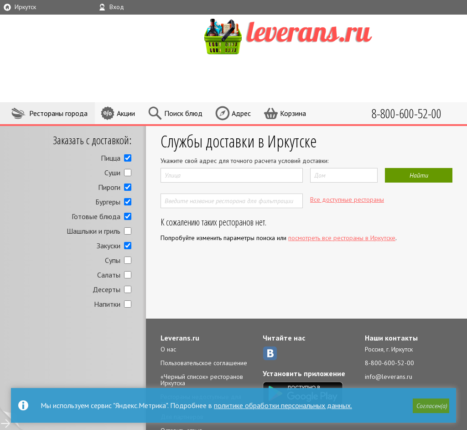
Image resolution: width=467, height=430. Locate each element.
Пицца (110, 158)
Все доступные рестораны (347, 199)
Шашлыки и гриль (93, 231)
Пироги (109, 187)
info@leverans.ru (388, 376)
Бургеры (107, 201)
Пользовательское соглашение (204, 363)
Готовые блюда (96, 216)
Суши (112, 172)
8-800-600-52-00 (389, 363)
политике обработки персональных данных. (283, 405)
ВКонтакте (270, 353)
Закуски (108, 245)
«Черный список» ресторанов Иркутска (202, 379)
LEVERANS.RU (305, 35)
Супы (112, 260)
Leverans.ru (180, 337)
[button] (431, 406)
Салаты (108, 274)
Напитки (107, 304)
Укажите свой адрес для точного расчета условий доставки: (244, 160)
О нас (168, 349)
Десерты (106, 289)
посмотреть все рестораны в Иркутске (341, 238)
